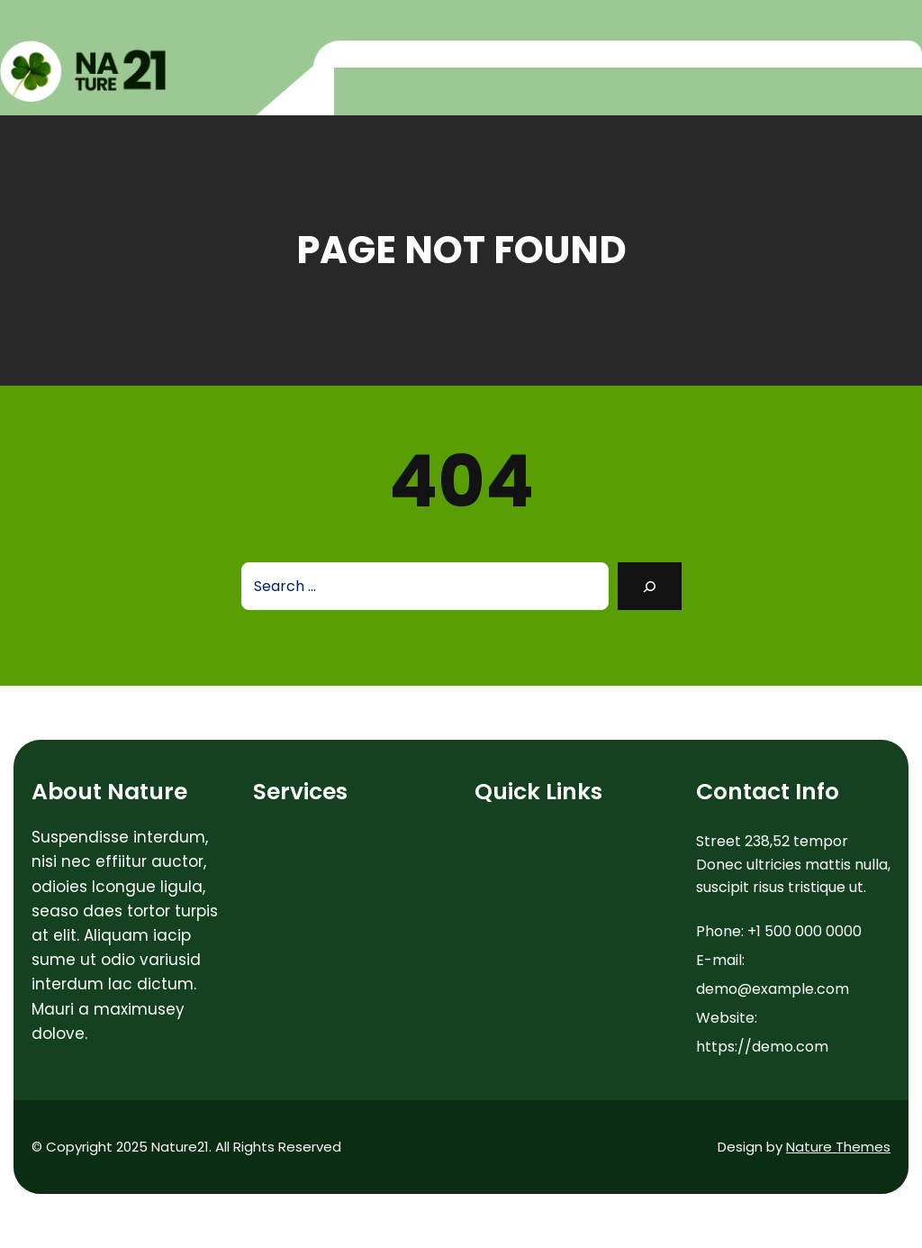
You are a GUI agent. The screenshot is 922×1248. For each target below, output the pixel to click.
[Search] (650, 586)
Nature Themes (838, 1146)
